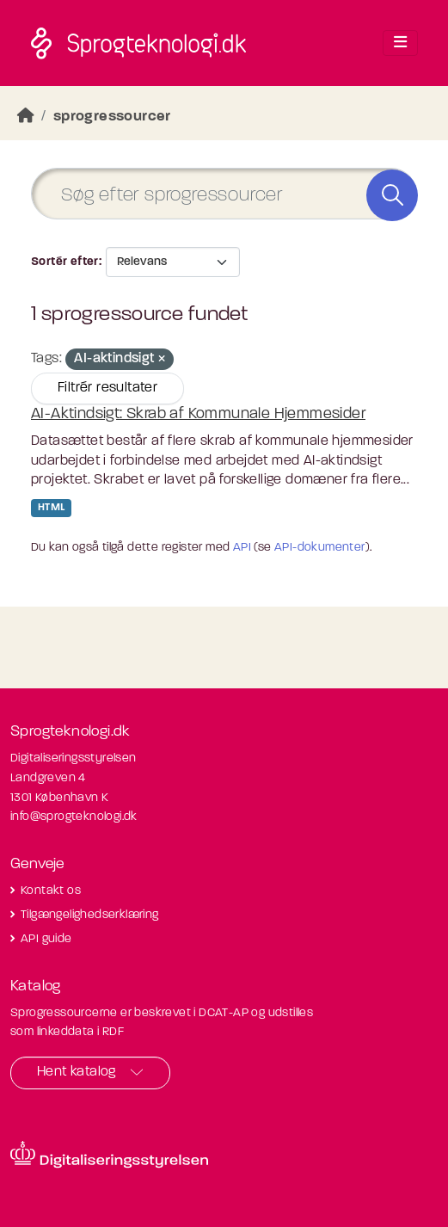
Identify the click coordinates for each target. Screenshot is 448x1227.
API (242, 547)
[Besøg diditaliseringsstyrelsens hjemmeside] (109, 1154)
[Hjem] (25, 116)
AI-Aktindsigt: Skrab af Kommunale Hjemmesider (198, 414)
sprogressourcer (112, 116)
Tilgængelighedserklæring (90, 915)
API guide (46, 939)
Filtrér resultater (107, 388)
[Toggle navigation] (400, 43)
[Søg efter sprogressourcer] (224, 194)
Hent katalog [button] (76, 1072)
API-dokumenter (319, 547)
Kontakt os (51, 891)
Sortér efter (65, 262)
